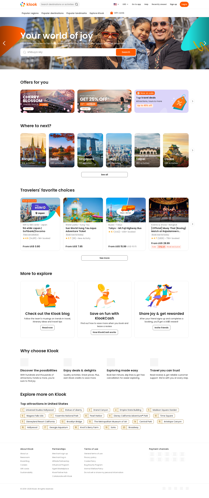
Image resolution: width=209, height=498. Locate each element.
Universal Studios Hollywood (40, 410)
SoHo (113, 427)
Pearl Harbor (96, 415)
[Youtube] (169, 488)
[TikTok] (187, 488)
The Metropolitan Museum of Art (110, 421)
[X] (181, 488)
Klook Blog (24, 461)
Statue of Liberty (73, 410)
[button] (10, 43)
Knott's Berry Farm (89, 427)
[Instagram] (175, 488)
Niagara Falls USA (35, 415)
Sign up (173, 4)
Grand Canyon (100, 410)
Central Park (145, 421)
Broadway (133, 427)
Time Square (166, 415)
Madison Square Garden (165, 410)
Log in (184, 4)
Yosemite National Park (66, 415)
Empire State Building (130, 410)
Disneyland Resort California (40, 421)
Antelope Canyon (173, 421)
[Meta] (164, 488)
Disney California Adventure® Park (131, 415)
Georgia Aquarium (58, 427)
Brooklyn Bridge (74, 421)
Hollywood (32, 427)
